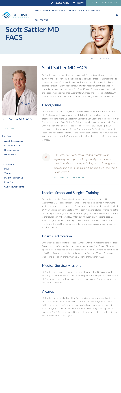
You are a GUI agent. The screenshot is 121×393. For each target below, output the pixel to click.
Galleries (57, 10)
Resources (92, 10)
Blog (6, 169)
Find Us (78, 3)
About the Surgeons (13, 141)
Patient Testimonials (13, 178)
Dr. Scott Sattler (11, 150)
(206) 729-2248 (60, 3)
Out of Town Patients (14, 187)
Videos (7, 173)
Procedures (41, 10)
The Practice (74, 10)
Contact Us (41, 20)
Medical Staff (10, 154)
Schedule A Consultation (103, 3)
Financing (8, 182)
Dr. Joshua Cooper (12, 145)
